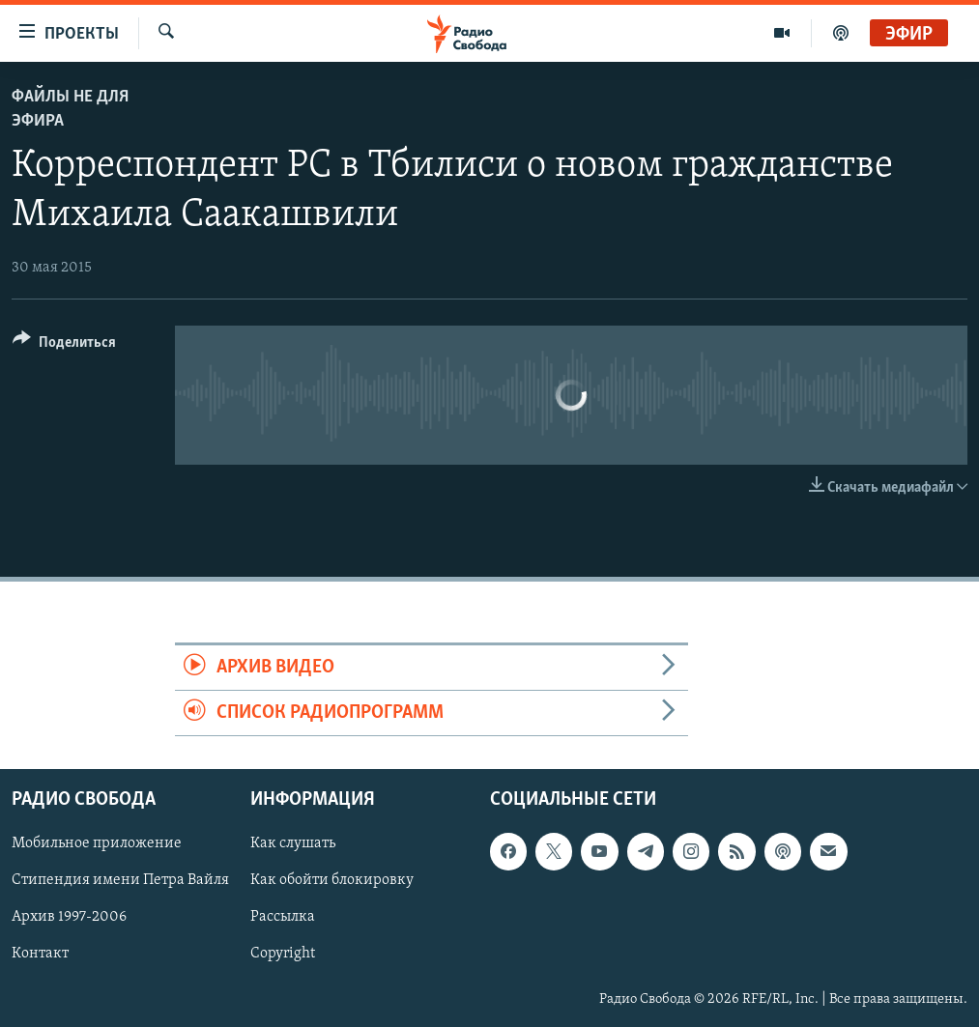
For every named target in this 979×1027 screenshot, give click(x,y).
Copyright (282, 954)
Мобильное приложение (97, 844)
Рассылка (282, 918)
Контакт (40, 954)
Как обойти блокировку (332, 881)
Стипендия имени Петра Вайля (120, 881)
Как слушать (292, 844)
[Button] (64, 345)
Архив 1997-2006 (69, 918)
